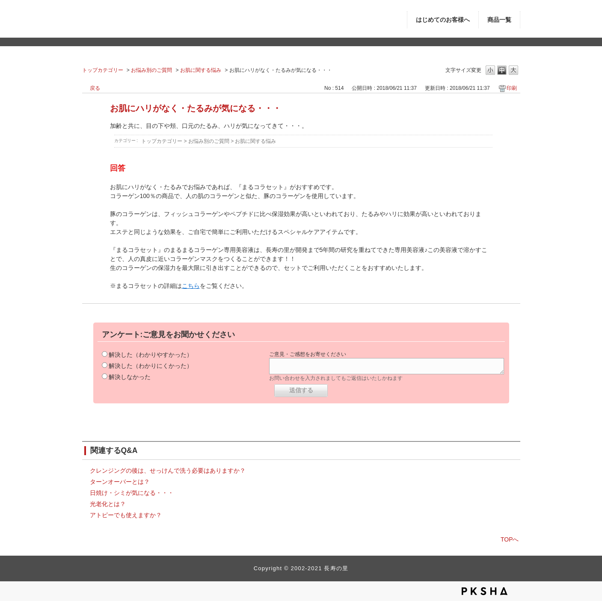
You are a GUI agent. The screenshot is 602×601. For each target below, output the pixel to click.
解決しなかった (130, 376)
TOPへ (510, 539)
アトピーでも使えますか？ (126, 515)
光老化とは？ (108, 503)
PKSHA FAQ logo (484, 591)
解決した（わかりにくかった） (151, 365)
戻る (95, 88)
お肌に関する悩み (200, 70)
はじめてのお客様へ (443, 20)
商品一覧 (499, 20)
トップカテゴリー (102, 70)
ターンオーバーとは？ (120, 481)
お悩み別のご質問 (151, 70)
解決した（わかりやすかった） (151, 354)
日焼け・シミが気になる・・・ (132, 492)
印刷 (512, 88)
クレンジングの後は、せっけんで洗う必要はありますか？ (168, 470)
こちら (191, 285)
